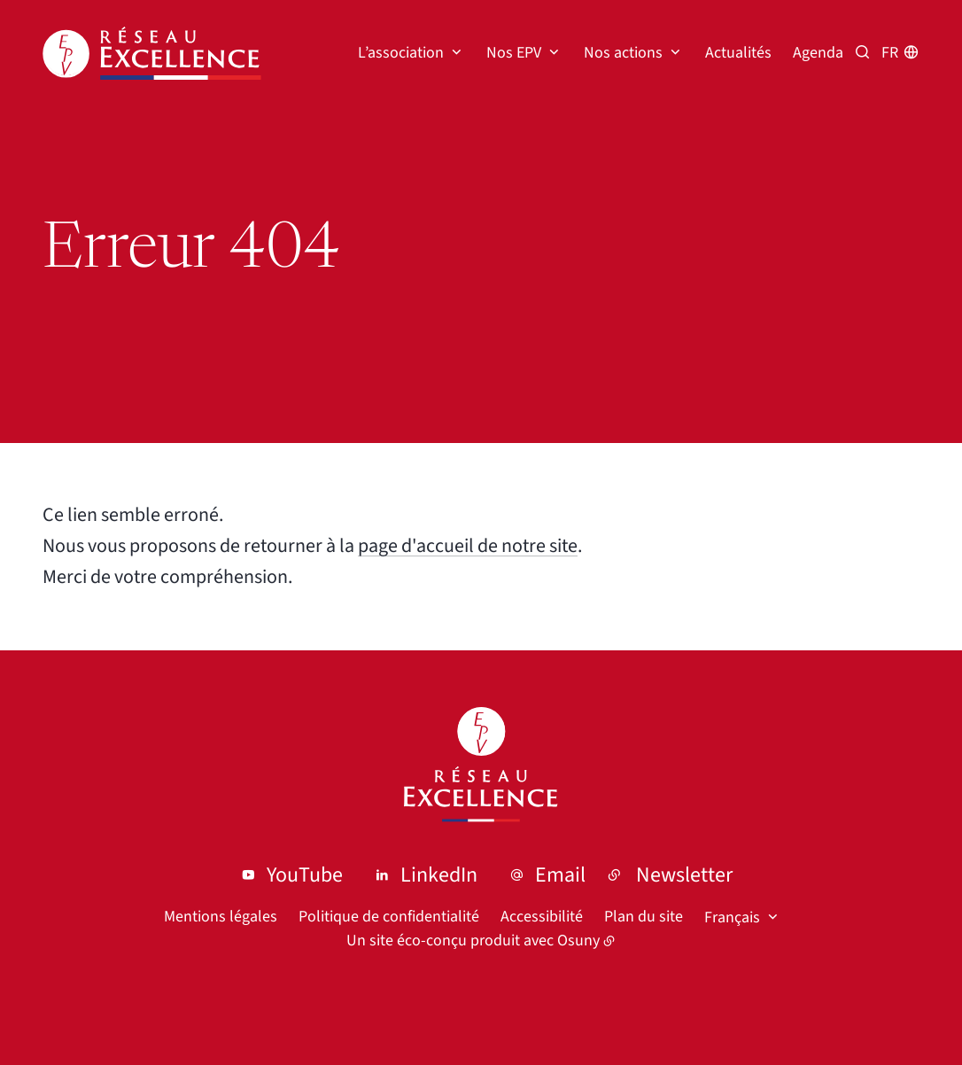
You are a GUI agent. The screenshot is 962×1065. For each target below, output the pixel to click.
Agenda (818, 53)
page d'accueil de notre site (468, 546)
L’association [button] (401, 53)
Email (560, 875)
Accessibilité (541, 917)
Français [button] (732, 917)
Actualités (738, 53)
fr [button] (889, 53)
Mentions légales (220, 917)
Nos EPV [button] (513, 53)
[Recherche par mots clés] (862, 52)
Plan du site (643, 917)
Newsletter (684, 875)
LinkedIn (438, 875)
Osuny (578, 940)
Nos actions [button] (623, 53)
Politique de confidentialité (389, 917)
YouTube (305, 875)
